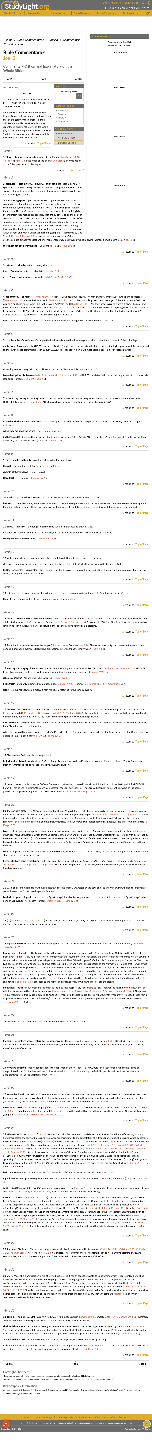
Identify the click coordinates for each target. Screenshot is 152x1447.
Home (8, 39)
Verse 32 (8, 1310)
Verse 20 (8, 804)
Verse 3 (7, 259)
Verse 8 (7, 415)
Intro (10, 87)
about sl (110, 1417)
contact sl (97, 1417)
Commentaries (30, 39)
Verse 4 (7, 290)
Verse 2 (7, 177)
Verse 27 (8, 1088)
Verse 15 (8, 639)
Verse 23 (8, 937)
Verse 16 (8, 662)
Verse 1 (7, 150)
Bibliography (63, 121)
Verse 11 (8, 520)
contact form (126, 1423)
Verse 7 (7, 392)
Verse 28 (8, 1127)
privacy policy (49, 1417)
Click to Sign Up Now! (133, 2)
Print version (63, 110)
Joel (20, 44)
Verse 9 (7, 453)
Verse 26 (8, 1061)
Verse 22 (8, 914)
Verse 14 (8, 612)
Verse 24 (8, 1015)
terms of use (31, 1417)
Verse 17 (8, 703)
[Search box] (66, 96)
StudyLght (21, 6)
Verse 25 (8, 1034)
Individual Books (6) (67, 142)
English (53, 39)
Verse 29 (8, 1243)
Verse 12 (8, 551)
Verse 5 (7, 333)
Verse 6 (7, 363)
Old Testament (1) (66, 138)
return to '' (39, 143)
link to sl (123, 1417)
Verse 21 (8, 881)
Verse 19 (8, 778)
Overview (62, 114)
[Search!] (79, 96)
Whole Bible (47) (66, 133)
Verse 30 (8, 1269)
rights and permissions (75, 1417)
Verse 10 (8, 491)
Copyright (62, 118)
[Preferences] (148, 13)
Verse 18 (8, 749)
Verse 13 (8, 586)
